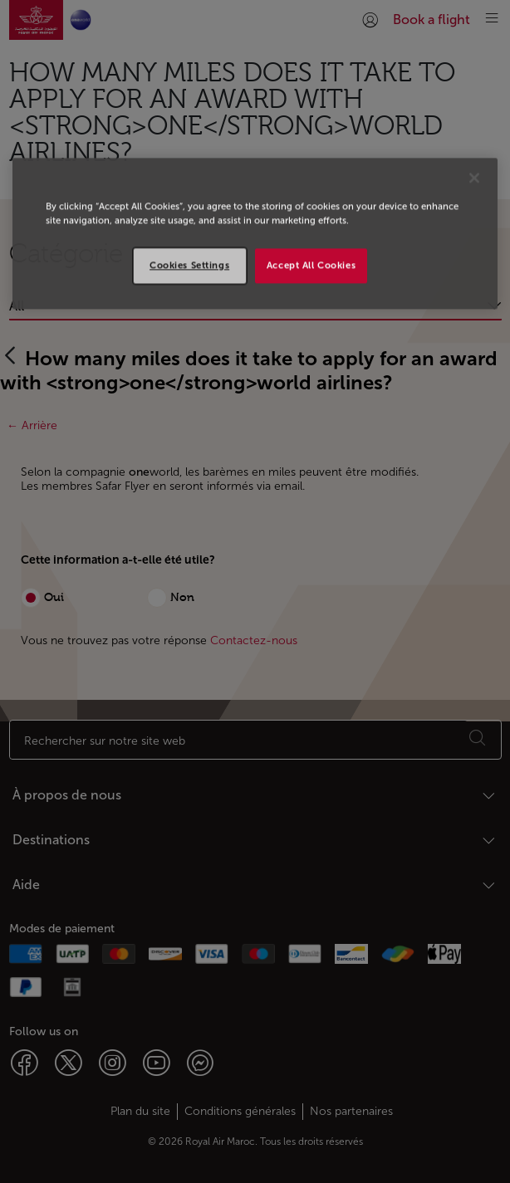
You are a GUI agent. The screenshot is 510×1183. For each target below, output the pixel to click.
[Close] (474, 177)
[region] (254, 233)
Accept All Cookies (311, 265)
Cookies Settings (189, 265)
